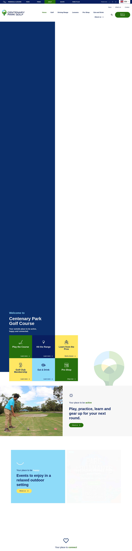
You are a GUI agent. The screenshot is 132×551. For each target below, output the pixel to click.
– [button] (109, 2)
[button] (111, 14)
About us (99, 17)
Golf (52, 12)
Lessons (75, 12)
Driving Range (63, 12)
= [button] (115, 2)
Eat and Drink (99, 12)
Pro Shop (86, 12)
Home (44, 12)
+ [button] (112, 2)
